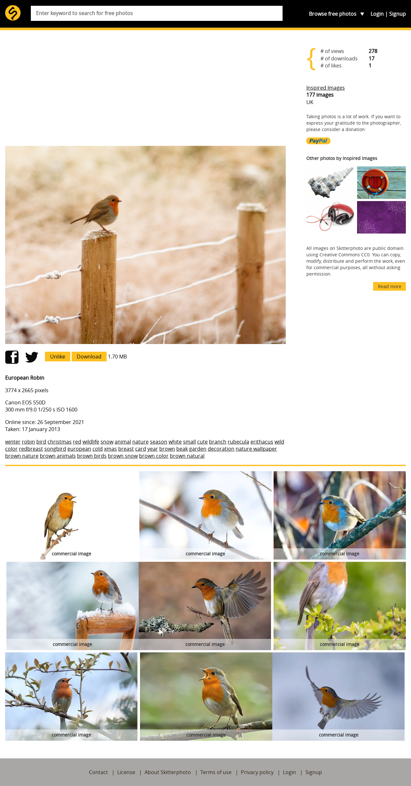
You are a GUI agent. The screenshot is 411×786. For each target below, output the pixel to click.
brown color (154, 455)
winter (13, 441)
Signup (397, 13)
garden (197, 448)
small (189, 441)
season (158, 441)
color (11, 448)
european (79, 448)
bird (41, 441)
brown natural (187, 455)
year (152, 448)
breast (126, 448)
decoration (221, 448)
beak (182, 448)
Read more (389, 286)
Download (89, 356)
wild (279, 441)
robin (28, 441)
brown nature (22, 455)
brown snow (123, 455)
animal (123, 441)
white (175, 441)
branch (217, 441)
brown (167, 448)
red (77, 441)
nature (140, 441)
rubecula (238, 441)
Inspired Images (325, 87)
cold (97, 448)
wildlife (91, 441)
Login (377, 13)
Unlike (57, 356)
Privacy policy (257, 772)
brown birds (92, 455)
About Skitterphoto (167, 772)
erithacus (261, 441)
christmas (60, 441)
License (126, 772)
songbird (55, 448)
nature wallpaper (256, 448)
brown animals (58, 455)
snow (107, 441)
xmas (110, 448)
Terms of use (216, 772)
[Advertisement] (145, 91)
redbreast (31, 448)
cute (202, 441)
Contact (98, 772)
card (140, 448)
